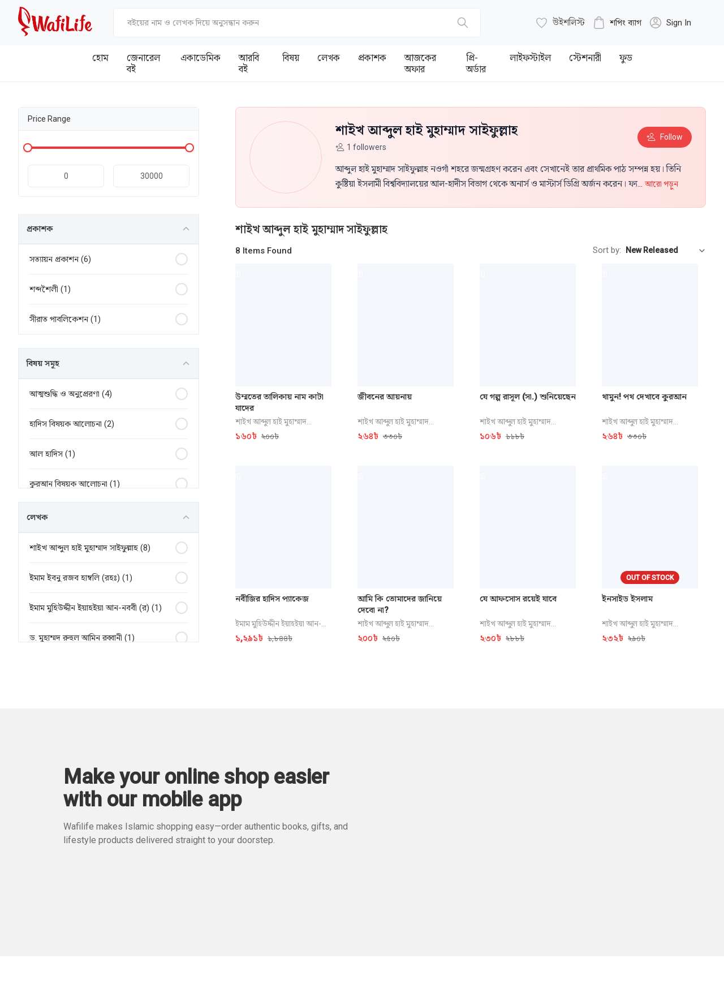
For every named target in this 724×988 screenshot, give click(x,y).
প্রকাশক (372, 57)
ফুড (625, 57)
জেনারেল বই (143, 63)
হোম (100, 57)
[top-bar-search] (297, 22)
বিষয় (290, 57)
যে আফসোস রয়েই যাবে (518, 599)
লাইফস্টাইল (530, 57)
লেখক (328, 57)
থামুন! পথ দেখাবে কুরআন (644, 397)
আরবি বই (249, 63)
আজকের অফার (420, 63)
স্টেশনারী (585, 57)
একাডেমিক (200, 57)
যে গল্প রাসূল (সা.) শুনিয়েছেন (528, 397)
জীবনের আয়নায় (384, 397)
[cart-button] (617, 22)
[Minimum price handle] (27, 147)
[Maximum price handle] (189, 147)
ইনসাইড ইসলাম (627, 599)
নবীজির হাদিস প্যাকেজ (272, 599)
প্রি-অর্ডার (476, 63)
